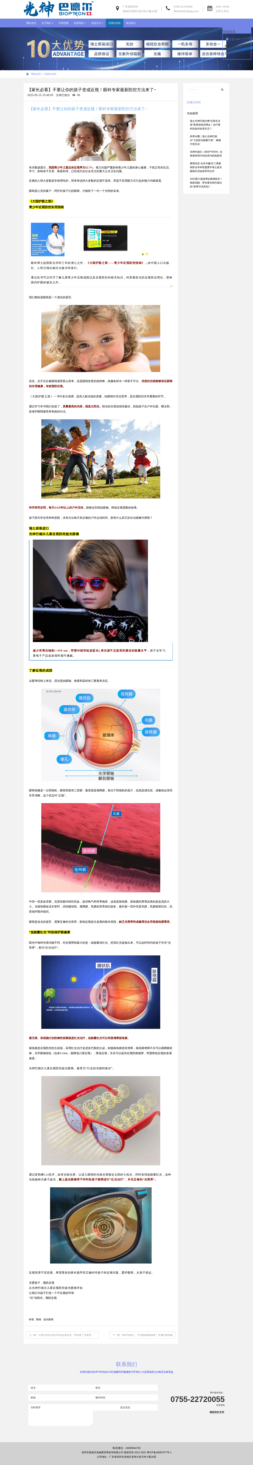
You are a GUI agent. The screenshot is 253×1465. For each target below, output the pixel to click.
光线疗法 (96, 23)
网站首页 (31, 23)
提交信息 (125, 1407)
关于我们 (46, 23)
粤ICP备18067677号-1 (159, 1452)
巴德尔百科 (114, 23)
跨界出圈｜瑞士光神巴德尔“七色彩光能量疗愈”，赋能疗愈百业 (205, 140)
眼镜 (38, 1319)
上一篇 (62, 1335)
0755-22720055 (183, 6)
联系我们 (131, 23)
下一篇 (142, 1335)
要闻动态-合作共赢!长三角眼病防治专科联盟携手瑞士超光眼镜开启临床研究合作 (206, 167)
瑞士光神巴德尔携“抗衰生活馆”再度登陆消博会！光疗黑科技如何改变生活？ (205, 124)
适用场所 (79, 23)
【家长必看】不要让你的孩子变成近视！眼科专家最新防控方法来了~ (88, 109)
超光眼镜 (48, 1319)
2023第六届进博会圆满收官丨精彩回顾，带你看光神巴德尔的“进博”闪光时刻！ (206, 182)
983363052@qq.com (186, 11)
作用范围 (64, 23)
